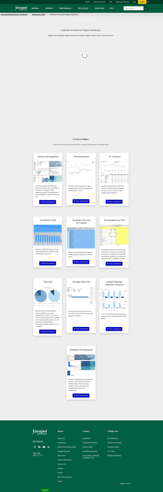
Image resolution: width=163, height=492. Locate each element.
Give (134, 2)
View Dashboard (48, 202)
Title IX (60, 481)
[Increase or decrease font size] (148, 2)
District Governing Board (67, 447)
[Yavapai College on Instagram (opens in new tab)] (35, 447)
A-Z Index (111, 451)
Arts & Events (83, 8)
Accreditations (112, 438)
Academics (49, 8)
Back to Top (125, 483)
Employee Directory (122, 2)
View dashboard (81, 262)
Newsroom (62, 455)
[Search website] (134, 8)
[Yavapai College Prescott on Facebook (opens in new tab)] (39, 447)
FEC (110, 2)
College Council (63, 451)
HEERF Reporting (114, 455)
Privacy (60, 468)
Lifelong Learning (99, 2)
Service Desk (87, 447)
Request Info (99, 8)
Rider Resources (65, 8)
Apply (112, 8)
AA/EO (60, 473)
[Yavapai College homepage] (21, 8)
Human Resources (65, 460)
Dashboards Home (38, 14)
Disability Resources (90, 451)
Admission (34, 8)
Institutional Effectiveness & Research (14, 14)
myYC (142, 2)
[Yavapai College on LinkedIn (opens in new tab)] (48, 447)
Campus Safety (113, 447)
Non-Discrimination (65, 477)
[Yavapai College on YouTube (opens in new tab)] (44, 447)
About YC (61, 438)
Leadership (62, 443)
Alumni (87, 2)
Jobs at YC (62, 464)
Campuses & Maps (114, 443)
